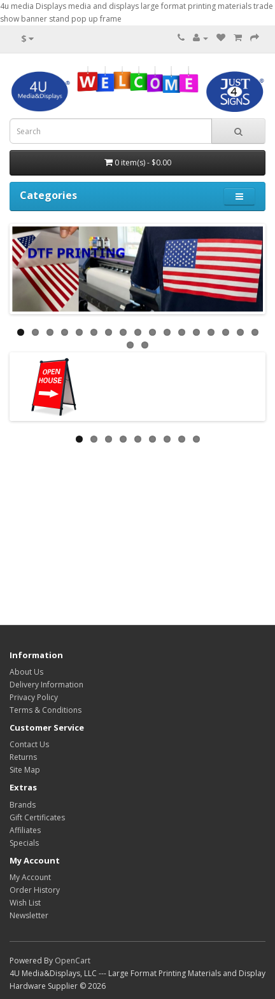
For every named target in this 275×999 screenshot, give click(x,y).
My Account (30, 877)
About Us (26, 671)
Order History (35, 890)
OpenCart (72, 960)
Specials (24, 842)
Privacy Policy (34, 697)
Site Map (25, 769)
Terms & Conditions (45, 710)
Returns (23, 757)
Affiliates (25, 830)
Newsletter (29, 915)
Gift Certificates (37, 817)
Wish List (25, 902)
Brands (23, 804)
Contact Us (29, 744)
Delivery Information (46, 684)
